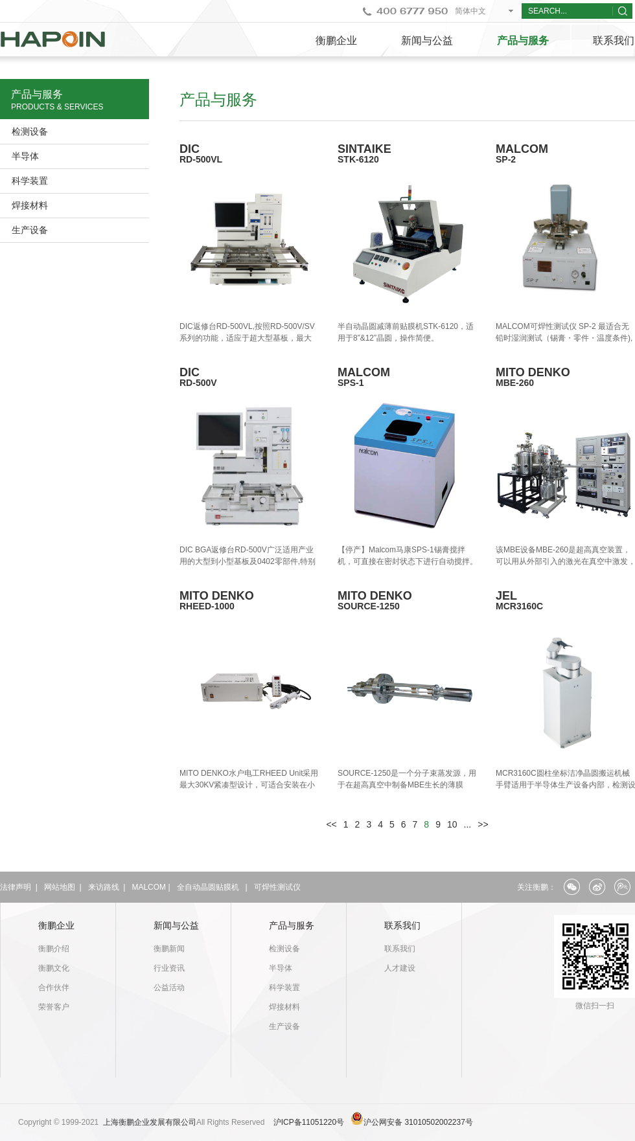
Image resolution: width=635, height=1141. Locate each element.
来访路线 (103, 887)
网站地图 (59, 887)
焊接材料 (30, 205)
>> (483, 824)
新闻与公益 (427, 40)
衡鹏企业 (336, 40)
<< (331, 824)
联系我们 (402, 925)
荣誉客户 (53, 1006)
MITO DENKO (249, 600)
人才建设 (399, 968)
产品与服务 (523, 40)
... (468, 824)
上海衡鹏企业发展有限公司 (149, 1122)
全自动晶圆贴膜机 (208, 887)
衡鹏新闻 (169, 948)
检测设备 (30, 131)
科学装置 (30, 180)
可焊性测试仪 (277, 887)
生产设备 (30, 230)
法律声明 (15, 887)
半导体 (25, 156)
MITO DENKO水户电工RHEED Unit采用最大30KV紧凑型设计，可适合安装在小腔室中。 (248, 785)
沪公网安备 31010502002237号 (418, 1122)
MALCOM (149, 887)
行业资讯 (169, 968)
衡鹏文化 (53, 968)
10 (452, 824)
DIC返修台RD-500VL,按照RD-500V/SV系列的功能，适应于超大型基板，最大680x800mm (247, 338)
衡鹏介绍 (53, 948)
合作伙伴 (53, 987)
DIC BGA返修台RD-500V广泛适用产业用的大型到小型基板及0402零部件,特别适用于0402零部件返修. (247, 561)
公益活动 (169, 987)
